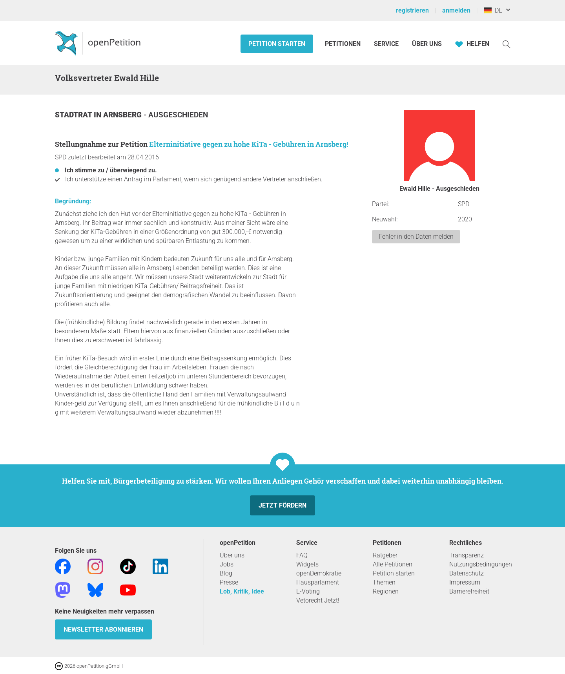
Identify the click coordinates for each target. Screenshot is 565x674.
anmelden (456, 10)
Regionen (386, 591)
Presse (229, 582)
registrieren (412, 10)
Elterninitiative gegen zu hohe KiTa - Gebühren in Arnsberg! (248, 144)
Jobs (226, 564)
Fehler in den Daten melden (416, 236)
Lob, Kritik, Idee (242, 591)
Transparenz (466, 555)
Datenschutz (466, 573)
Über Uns (427, 43)
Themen (384, 582)
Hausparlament (317, 582)
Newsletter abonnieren (103, 629)
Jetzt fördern (282, 505)
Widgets (307, 564)
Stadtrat (74, 114)
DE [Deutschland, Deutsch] (493, 10)
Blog (226, 573)
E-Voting (308, 591)
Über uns (232, 555)
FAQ (302, 555)
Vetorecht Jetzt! (317, 600)
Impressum (464, 582)
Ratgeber (385, 555)
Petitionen (343, 43)
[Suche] (506, 43)
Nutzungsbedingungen (480, 564)
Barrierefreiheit (469, 591)
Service (386, 43)
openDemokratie (318, 573)
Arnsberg (123, 114)
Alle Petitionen (392, 564)
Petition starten (276, 43)
